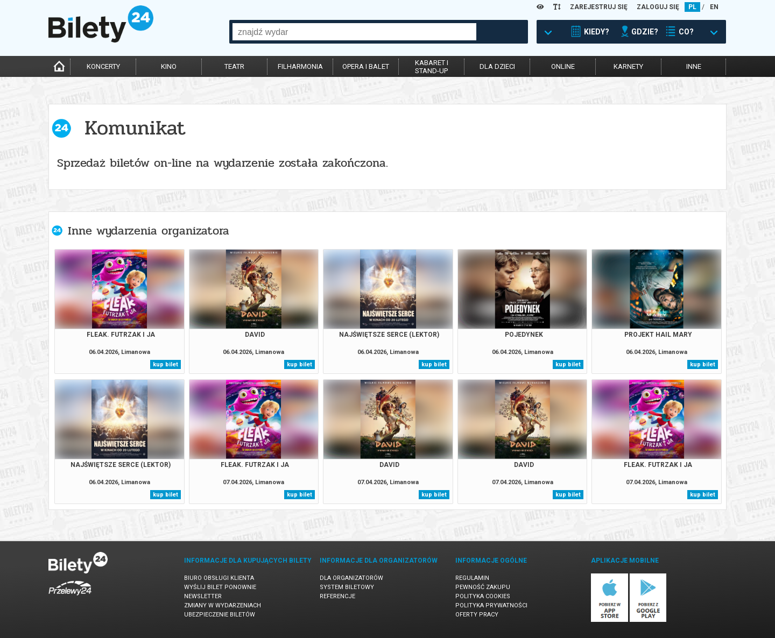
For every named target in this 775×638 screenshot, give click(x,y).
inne (693, 66)
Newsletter (203, 596)
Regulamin (472, 578)
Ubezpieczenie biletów (219, 614)
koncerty (103, 66)
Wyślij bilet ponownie (220, 587)
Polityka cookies (482, 596)
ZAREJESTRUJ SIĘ (599, 7)
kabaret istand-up (431, 67)
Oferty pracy (476, 614)
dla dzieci (497, 66)
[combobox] (354, 32)
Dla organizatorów (351, 578)
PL (692, 7)
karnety (628, 66)
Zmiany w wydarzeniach (222, 605)
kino (169, 66)
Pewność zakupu (482, 587)
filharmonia (300, 66)
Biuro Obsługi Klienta (219, 578)
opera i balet (365, 66)
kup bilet (165, 364)
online (563, 66)
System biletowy (347, 587)
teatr (234, 66)
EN (714, 7)
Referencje (337, 596)
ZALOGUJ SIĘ (658, 7)
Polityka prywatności (491, 605)
